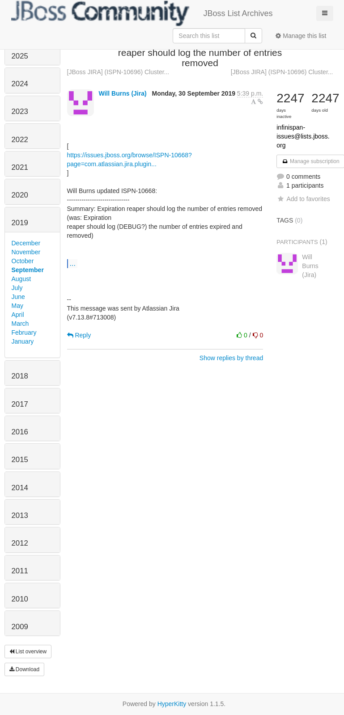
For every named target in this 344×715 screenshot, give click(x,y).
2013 (20, 515)
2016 (20, 432)
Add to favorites (303, 198)
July (17, 287)
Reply (79, 335)
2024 (20, 84)
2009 (20, 626)
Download (24, 669)
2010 (20, 599)
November (26, 252)
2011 (20, 571)
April (18, 314)
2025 (20, 56)
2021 (20, 167)
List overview (28, 651)
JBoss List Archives (142, 13)
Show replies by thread (231, 358)
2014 (20, 488)
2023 (20, 111)
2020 (20, 195)
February (24, 332)
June (18, 296)
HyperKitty (172, 703)
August (21, 278)
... (73, 263)
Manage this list (301, 35)
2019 (20, 223)
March (20, 323)
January (23, 341)
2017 (20, 404)
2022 (20, 139)
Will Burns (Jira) (122, 93)
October (23, 261)
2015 (20, 459)
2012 (20, 543)
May (17, 305)
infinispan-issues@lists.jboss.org (302, 136)
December (26, 243)
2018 (20, 376)
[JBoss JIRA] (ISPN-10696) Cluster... (118, 72)
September (28, 269)
